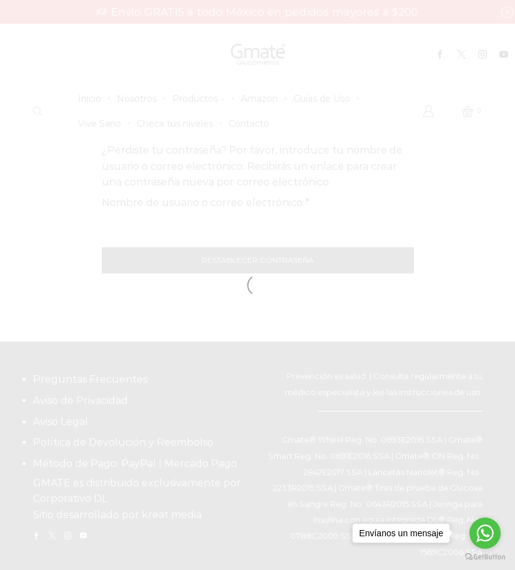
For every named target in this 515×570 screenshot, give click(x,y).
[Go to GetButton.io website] (485, 557)
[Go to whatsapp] (485, 533)
